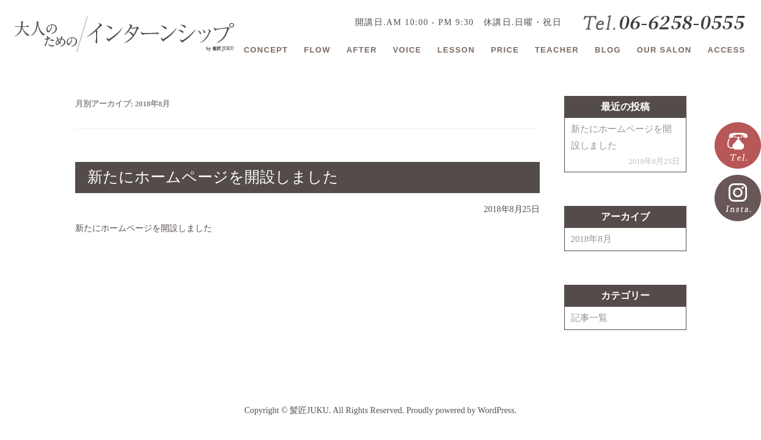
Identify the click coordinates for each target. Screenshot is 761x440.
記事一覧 (589, 318)
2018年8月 (591, 239)
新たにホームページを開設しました (213, 177)
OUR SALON (664, 49)
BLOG (608, 49)
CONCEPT (266, 49)
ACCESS (727, 49)
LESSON (456, 49)
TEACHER (557, 49)
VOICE (407, 49)
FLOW (317, 49)
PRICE (505, 49)
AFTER (362, 49)
